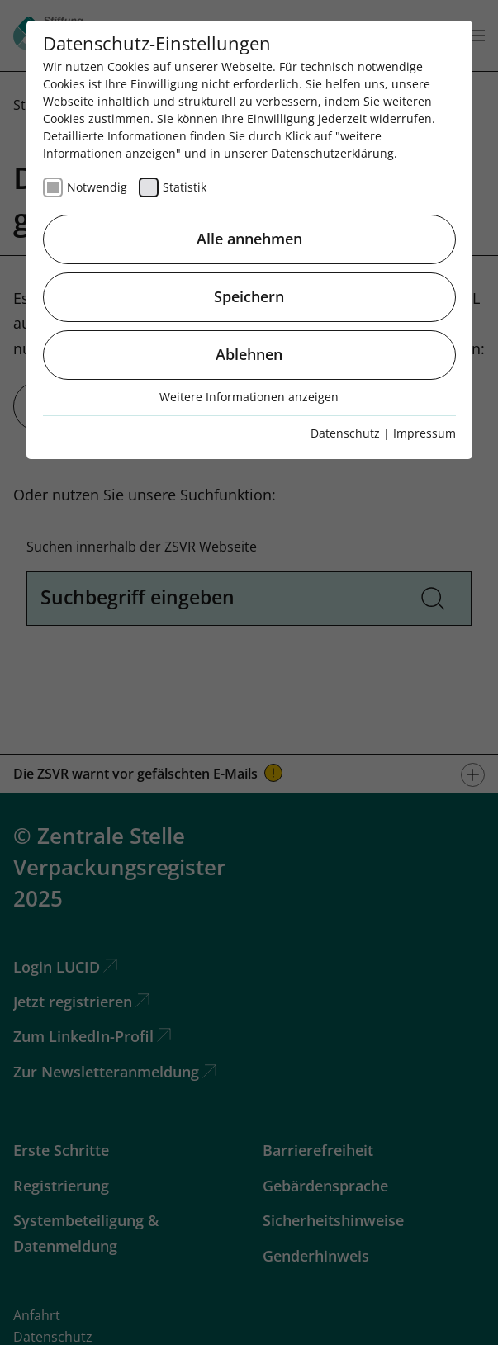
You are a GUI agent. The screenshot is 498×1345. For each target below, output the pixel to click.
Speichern (249, 296)
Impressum (424, 433)
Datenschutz (345, 433)
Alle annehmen (249, 239)
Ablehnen (249, 354)
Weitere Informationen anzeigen (249, 397)
